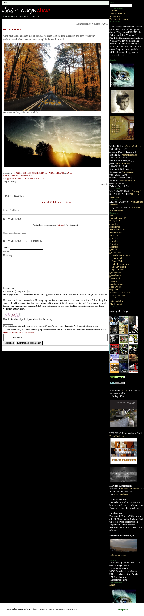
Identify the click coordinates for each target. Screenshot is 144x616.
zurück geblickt (116, 301)
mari (18, 173)
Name (6, 247)
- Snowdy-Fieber (118, 266)
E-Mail (6, 251)
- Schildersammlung (120, 264)
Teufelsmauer (127, 172)
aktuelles (113, 224)
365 (111, 215)
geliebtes (113, 249)
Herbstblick (12, 29)
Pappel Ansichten (13, 178)
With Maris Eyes (117, 295)
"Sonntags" (136, 191)
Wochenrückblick (133, 146)
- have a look (116, 258)
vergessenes (114, 289)
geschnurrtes (115, 272)
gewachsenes (115, 275)
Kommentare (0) (10, 175)
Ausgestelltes (115, 232)
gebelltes (113, 238)
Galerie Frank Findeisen (34, 178)
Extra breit (114, 235)
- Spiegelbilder (117, 269)
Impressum (114, 16)
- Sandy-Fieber (117, 261)
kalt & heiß (114, 278)
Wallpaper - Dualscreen (120, 292)
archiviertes (114, 226)
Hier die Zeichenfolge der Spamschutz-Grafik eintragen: (29, 319)
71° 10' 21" (114, 221)
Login (112, 584)
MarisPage (34, 16)
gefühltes (113, 244)
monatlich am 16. (119, 218)
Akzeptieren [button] (123, 609)
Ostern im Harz (124, 163)
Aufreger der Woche (118, 229)
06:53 (69, 173)
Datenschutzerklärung (119, 19)
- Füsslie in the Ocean (121, 255)
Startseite (113, 10)
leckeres (113, 281)
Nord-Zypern (115, 287)
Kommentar (8, 288)
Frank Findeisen (116, 436)
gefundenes (114, 241)
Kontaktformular (117, 13)
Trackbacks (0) (26, 175)
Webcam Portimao (117, 555)
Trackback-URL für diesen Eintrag (56, 202)
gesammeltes (115, 252)
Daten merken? (16, 337)
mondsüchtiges (116, 284)
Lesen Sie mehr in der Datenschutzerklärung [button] (58, 609)
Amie (124, 390)
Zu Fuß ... (113, 298)
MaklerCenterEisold (130, 488)
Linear (61, 225)
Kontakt (22, 16)
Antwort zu (8, 291)
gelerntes (113, 246)
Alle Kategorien (116, 304)
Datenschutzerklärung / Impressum (19, 332)
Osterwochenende (127, 180)
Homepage (8, 255)
